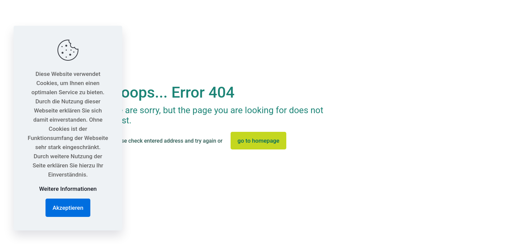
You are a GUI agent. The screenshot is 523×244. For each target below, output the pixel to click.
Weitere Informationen (68, 188)
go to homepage (258, 140)
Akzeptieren (68, 207)
